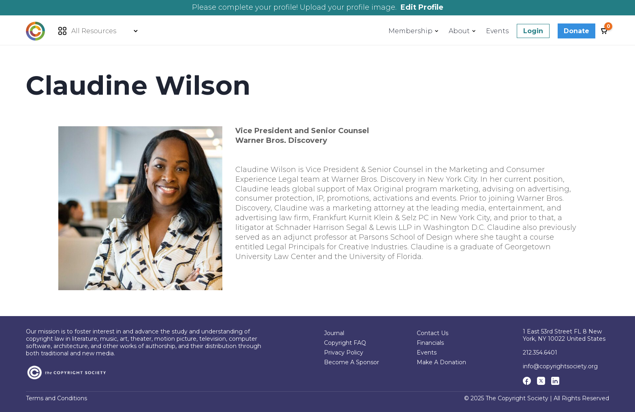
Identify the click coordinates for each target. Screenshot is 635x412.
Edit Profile (422, 7)
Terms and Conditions (56, 398)
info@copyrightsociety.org (560, 366)
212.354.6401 (540, 352)
